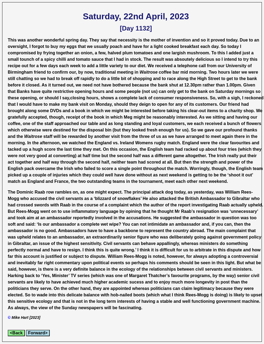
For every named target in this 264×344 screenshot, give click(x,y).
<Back (16, 333)
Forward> (37, 333)
